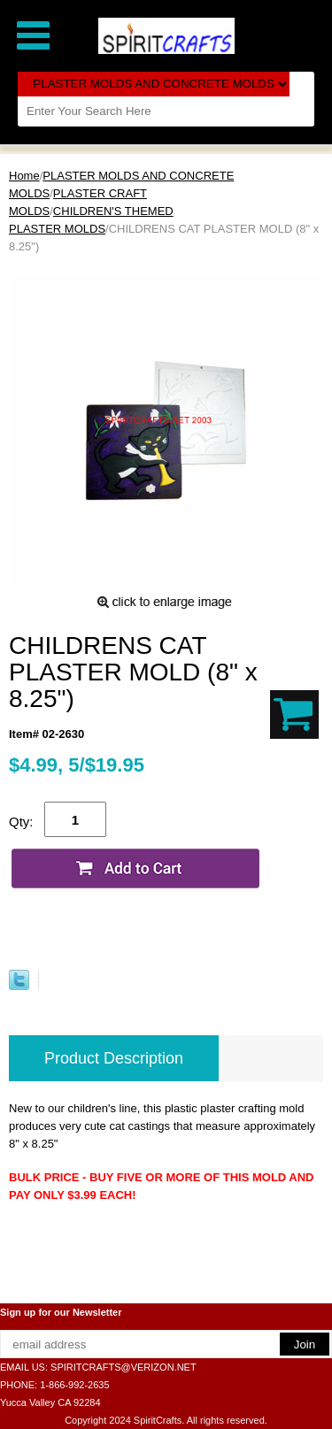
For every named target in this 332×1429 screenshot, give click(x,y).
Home (24, 175)
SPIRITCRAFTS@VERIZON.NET (123, 1367)
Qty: (21, 821)
